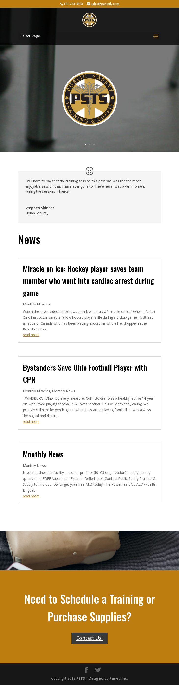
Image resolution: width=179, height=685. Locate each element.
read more (31, 334)
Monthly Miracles (36, 304)
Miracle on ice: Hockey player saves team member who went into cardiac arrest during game (88, 280)
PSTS (80, 678)
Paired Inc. (118, 678)
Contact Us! (89, 638)
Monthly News (63, 391)
